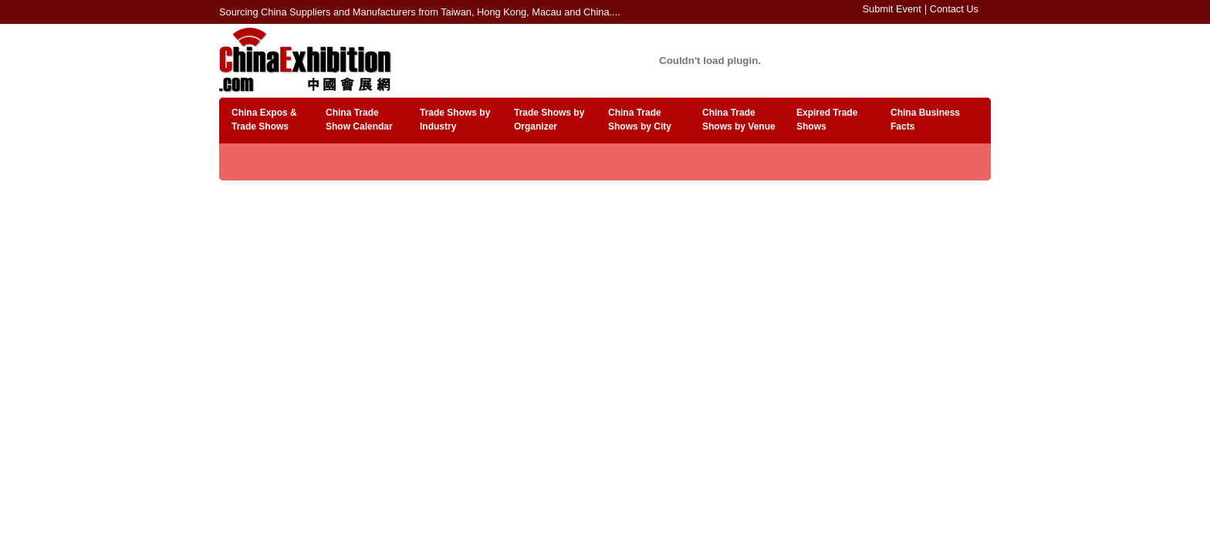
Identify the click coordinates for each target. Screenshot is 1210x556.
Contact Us (954, 9)
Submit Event (892, 9)
